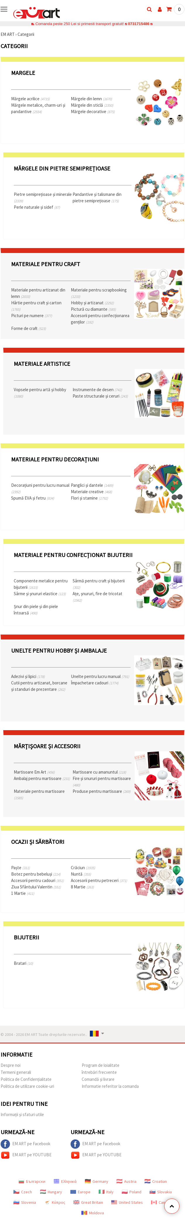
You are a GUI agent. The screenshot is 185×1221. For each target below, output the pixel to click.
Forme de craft (28, 328)
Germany (96, 1181)
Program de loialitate (100, 1065)
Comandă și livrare (98, 1079)
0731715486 (138, 24)
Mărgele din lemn (91, 98)
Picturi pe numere (31, 315)
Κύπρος (54, 1202)
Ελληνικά (65, 1181)
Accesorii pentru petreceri (99, 880)
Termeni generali (16, 1072)
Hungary (51, 1191)
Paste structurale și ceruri (100, 396)
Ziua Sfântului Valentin (36, 887)
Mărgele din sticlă (92, 105)
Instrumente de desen (97, 389)
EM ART (8, 34)
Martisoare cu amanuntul (99, 772)
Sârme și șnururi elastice (40, 593)
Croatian (156, 1181)
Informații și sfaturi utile (22, 1114)
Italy (106, 1191)
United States (127, 1202)
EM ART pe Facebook (25, 1144)
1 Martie (22, 893)
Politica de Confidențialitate (26, 1079)
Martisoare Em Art (34, 772)
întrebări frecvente (99, 1072)
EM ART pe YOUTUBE (26, 1155)
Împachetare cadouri (95, 683)
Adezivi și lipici (28, 676)
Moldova (92, 1213)
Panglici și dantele (92, 485)
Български (31, 1181)
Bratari (23, 963)
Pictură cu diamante (93, 309)
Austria (126, 1181)
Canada (161, 1202)
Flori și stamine (89, 498)
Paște (20, 867)
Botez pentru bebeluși (36, 874)
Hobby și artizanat (92, 302)
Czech (22, 1191)
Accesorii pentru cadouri (37, 880)
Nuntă (81, 874)
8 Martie (82, 887)
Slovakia (161, 1191)
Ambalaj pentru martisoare (42, 778)
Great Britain (88, 1202)
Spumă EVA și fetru (32, 498)
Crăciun (83, 867)
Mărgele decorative (93, 111)
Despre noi (10, 1065)
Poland (131, 1191)
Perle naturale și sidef (37, 207)
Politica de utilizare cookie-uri (27, 1086)
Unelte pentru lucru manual (100, 676)
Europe (80, 1192)
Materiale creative (91, 491)
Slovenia (24, 1202)
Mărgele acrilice (30, 98)
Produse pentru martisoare (102, 791)
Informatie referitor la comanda (110, 1086)
